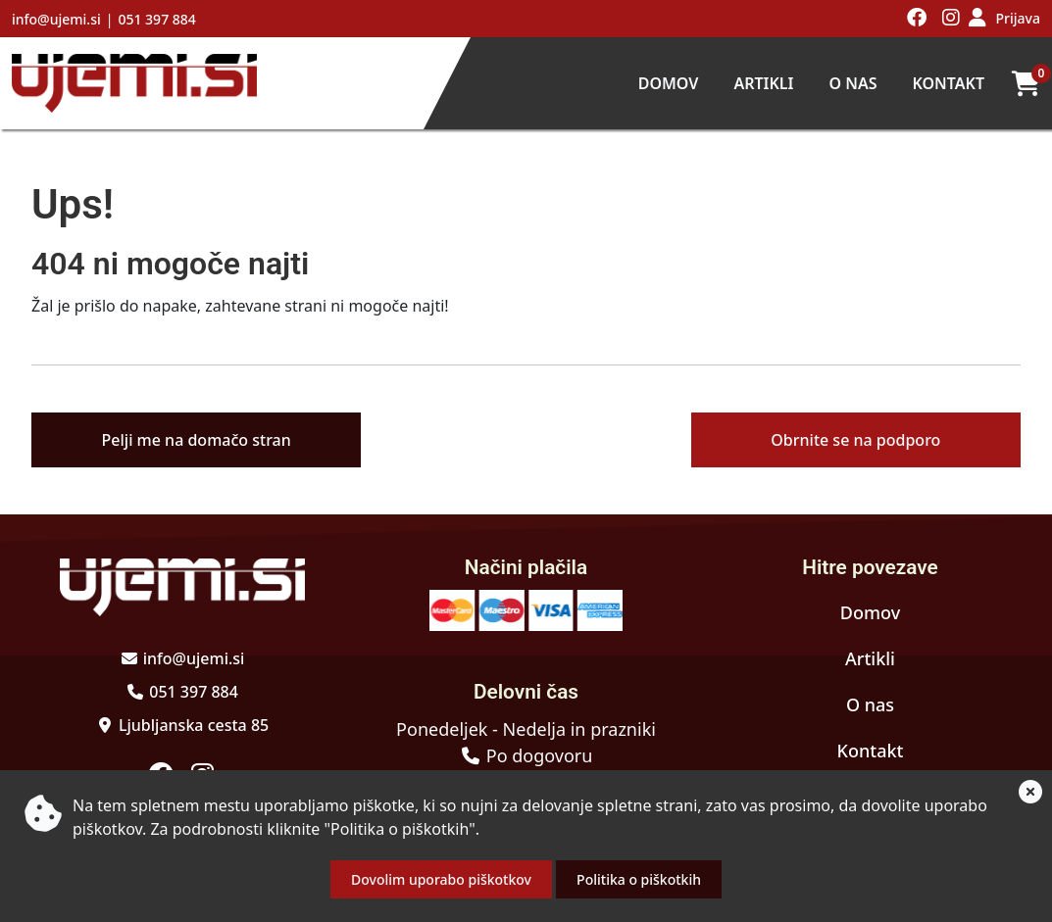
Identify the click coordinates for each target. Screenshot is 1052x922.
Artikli (763, 83)
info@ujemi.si (56, 19)
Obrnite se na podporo (855, 440)
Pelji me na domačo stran (196, 440)
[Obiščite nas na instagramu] (951, 18)
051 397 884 (156, 19)
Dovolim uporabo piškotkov (441, 879)
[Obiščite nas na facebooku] (917, 18)
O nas (852, 83)
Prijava (1018, 18)
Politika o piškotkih (638, 879)
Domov (668, 83)
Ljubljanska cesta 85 (194, 725)
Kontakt (948, 83)
